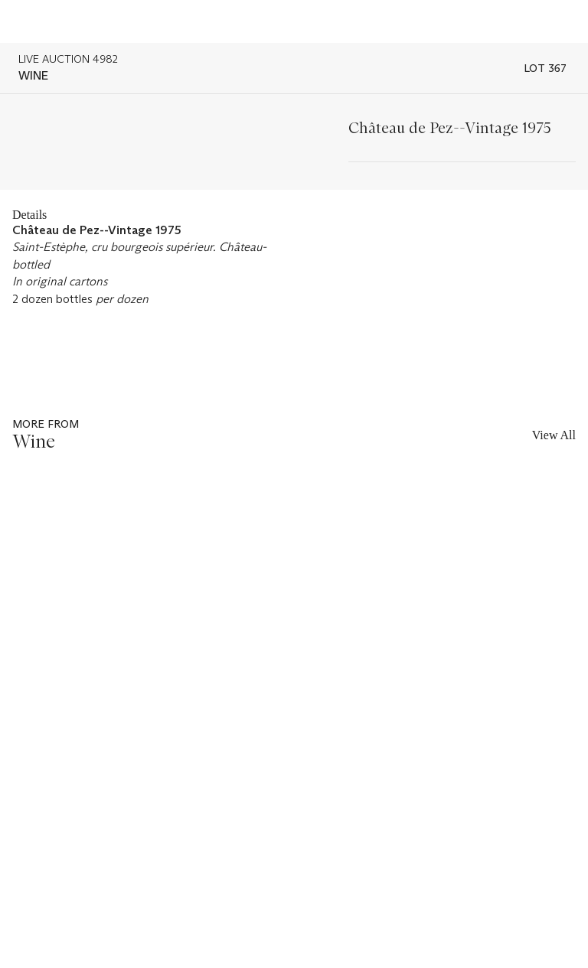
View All (554, 435)
